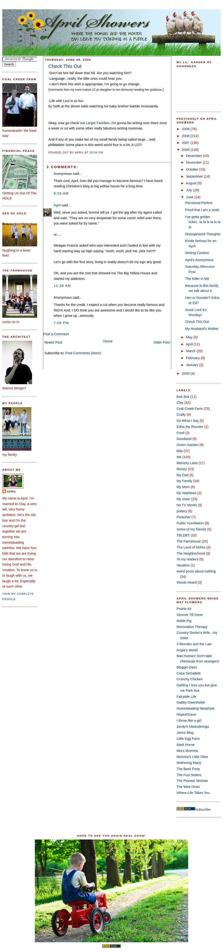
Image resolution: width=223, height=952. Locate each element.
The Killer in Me (197, 279)
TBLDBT (183, 535)
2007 (186, 143)
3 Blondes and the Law (194, 644)
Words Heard (187, 582)
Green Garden (188, 445)
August (191, 183)
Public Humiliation (190, 523)
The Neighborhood (191, 553)
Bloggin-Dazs (187, 667)
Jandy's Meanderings (193, 726)
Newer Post (53, 342)
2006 (186, 150)
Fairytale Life (186, 696)
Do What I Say (188, 421)
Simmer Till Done (190, 615)
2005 (186, 373)
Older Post (162, 342)
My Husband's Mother (202, 329)
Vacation (183, 565)
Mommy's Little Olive (192, 757)
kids (180, 451)
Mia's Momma (187, 751)
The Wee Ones (188, 787)
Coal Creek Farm (190, 408)
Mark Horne (185, 745)
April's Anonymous (199, 260)
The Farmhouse (189, 541)
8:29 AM (61, 193)
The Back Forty (188, 769)
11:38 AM (62, 286)
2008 (186, 136)
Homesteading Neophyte (195, 708)
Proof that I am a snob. (202, 210)
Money (182, 469)
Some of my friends (191, 529)
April (11, 491)
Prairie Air (184, 609)
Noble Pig (184, 621)
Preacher (183, 517)
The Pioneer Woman (192, 781)
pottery (182, 511)
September (195, 176)
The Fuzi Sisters (189, 775)
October (192, 169)
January (192, 365)
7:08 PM (61, 323)
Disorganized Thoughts (202, 234)
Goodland (184, 439)
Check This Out (65, 66)
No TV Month (187, 505)
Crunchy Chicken (190, 679)
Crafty (181, 414)
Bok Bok (183, 397)
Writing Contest (197, 253)
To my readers (187, 559)
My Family (184, 481)
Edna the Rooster (190, 427)
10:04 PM (96, 152)
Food (180, 433)
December (194, 156)
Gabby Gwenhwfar (191, 702)
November (194, 162)
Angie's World (187, 650)
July (189, 190)
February (193, 358)
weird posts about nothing (196, 571)
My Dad (182, 475)
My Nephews (187, 493)
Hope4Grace (186, 714)
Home (108, 341)
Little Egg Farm (188, 738)
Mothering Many (189, 763)
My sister (183, 499)
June (190, 197)
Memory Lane (187, 463)
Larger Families (97, 123)
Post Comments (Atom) (83, 353)
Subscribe (202, 809)
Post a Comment (56, 334)
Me (179, 457)
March (191, 351)
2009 (186, 129)
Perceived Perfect (198, 203)
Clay (180, 402)
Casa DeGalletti (189, 673)
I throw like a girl (189, 720)
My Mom (183, 487)
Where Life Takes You (193, 793)
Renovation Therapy (192, 627)
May (189, 337)
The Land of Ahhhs (191, 547)
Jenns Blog (185, 732)
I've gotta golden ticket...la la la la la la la (202, 222)
